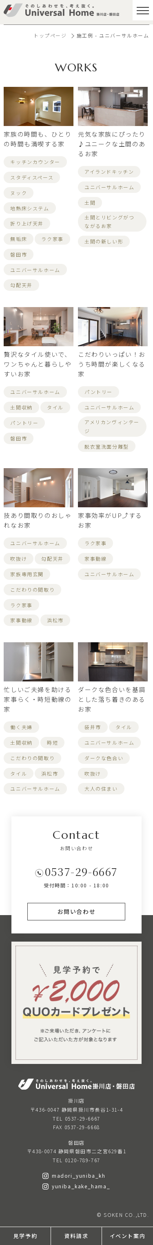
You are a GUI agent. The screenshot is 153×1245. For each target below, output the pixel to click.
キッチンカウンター (35, 161)
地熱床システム (29, 208)
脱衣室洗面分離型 (106, 446)
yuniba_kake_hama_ (76, 1186)
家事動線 (21, 620)
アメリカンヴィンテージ (112, 426)
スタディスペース (31, 177)
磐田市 (18, 254)
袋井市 (92, 726)
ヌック (18, 192)
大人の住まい (101, 788)
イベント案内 (128, 1236)
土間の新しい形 (103, 241)
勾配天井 (21, 284)
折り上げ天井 (27, 223)
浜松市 (55, 620)
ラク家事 (52, 238)
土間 (89, 202)
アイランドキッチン (109, 171)
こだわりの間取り (32, 589)
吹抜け (18, 558)
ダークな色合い (103, 757)
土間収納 (21, 407)
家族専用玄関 (27, 574)
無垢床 (18, 238)
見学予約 (25, 1236)
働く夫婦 (21, 726)
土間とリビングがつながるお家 (109, 222)
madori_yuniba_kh (74, 1175)
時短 (52, 742)
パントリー (24, 422)
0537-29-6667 (81, 871)
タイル (55, 407)
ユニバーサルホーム (35, 269)
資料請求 (76, 1236)
